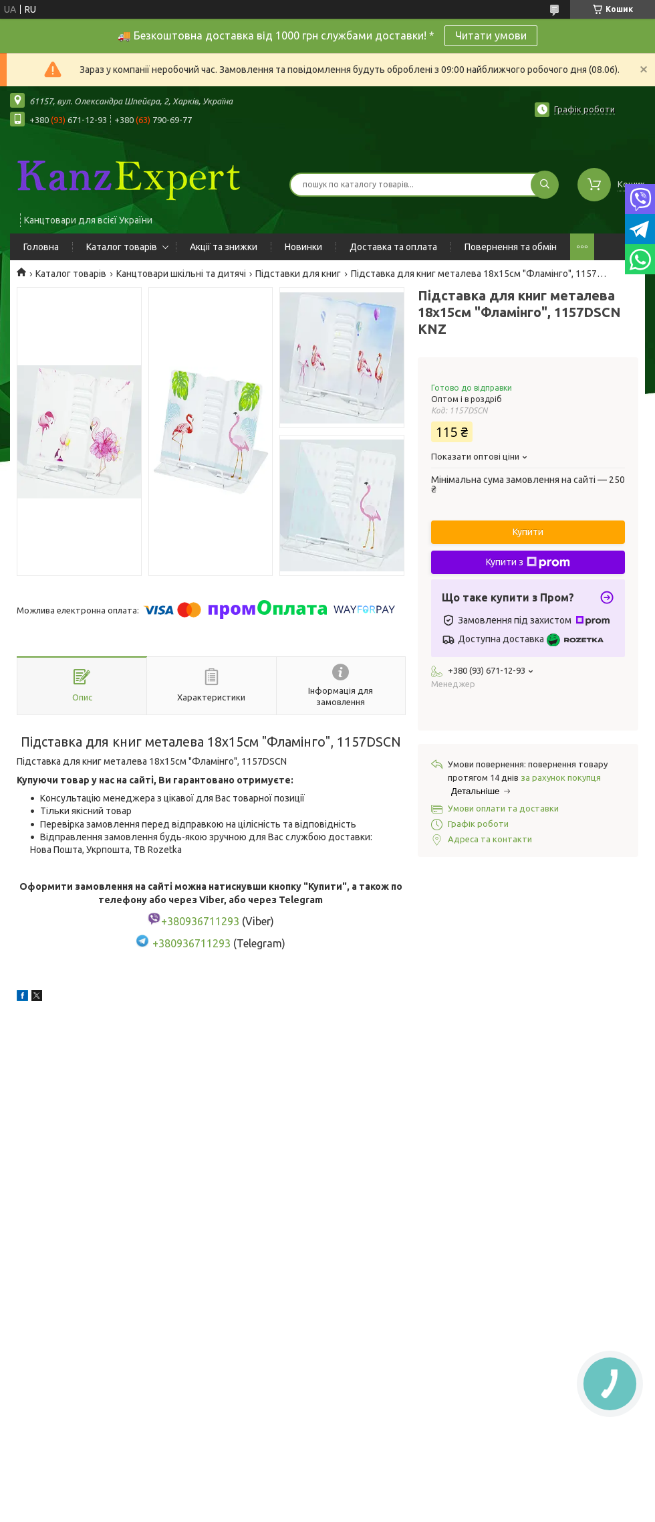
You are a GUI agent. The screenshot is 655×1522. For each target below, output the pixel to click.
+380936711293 (191, 943)
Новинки (303, 247)
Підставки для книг (298, 273)
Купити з (528, 563)
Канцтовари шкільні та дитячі (181, 273)
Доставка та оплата (393, 247)
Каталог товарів (121, 247)
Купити (528, 532)
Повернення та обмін (511, 247)
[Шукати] (545, 185)
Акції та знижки (223, 247)
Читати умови (491, 35)
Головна (41, 247)
